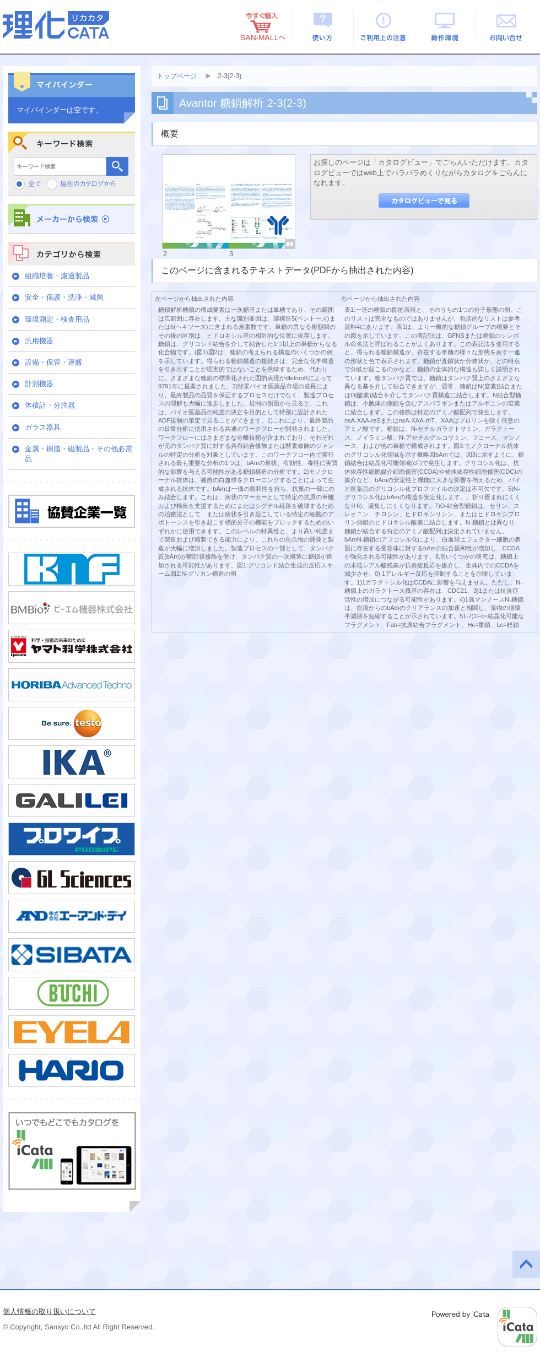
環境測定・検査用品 (57, 319)
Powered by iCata (484, 1326)
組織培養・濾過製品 (57, 276)
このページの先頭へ (526, 1264)
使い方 (323, 25)
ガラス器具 (43, 427)
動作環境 (445, 25)
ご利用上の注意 (384, 25)
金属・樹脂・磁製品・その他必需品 (78, 454)
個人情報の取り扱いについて (49, 1311)
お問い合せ (506, 25)
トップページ (177, 76)
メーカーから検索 (71, 218)
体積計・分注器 (50, 405)
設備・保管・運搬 (53, 362)
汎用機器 (39, 341)
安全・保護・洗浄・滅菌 (64, 297)
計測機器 (39, 384)
